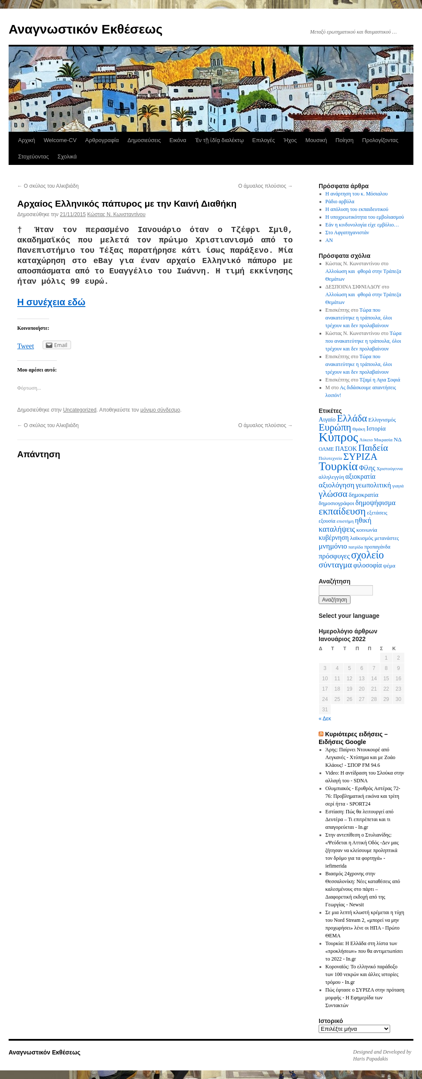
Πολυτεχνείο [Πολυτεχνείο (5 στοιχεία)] (330, 458)
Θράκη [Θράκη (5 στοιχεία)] (359, 429)
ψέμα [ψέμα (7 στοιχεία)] (389, 565)
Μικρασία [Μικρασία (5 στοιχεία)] (383, 439)
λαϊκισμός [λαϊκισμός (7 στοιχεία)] (361, 538)
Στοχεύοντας (33, 156)
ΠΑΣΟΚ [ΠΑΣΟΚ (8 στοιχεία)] (346, 448)
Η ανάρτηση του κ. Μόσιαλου (357, 194)
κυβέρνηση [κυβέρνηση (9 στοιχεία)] (334, 537)
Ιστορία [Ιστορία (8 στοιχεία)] (376, 428)
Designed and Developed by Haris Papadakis (382, 1055)
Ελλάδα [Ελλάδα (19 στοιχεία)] (352, 418)
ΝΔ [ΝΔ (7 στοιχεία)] (397, 439)
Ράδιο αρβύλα (340, 201)
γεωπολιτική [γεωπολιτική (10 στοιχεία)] (373, 485)
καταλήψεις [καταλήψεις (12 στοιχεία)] (337, 529)
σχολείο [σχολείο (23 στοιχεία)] (367, 555)
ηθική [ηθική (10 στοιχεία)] (363, 520)
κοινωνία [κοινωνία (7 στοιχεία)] (367, 530)
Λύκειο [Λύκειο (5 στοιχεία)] (365, 439)
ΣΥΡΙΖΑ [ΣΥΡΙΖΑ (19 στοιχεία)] (360, 456)
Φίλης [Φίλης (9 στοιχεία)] (367, 467)
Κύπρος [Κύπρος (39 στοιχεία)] (338, 437)
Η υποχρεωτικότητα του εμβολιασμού (365, 217)
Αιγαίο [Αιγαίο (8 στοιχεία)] (327, 419)
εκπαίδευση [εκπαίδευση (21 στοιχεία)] (342, 511)
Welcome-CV (60, 140)
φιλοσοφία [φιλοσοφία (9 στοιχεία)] (367, 565)
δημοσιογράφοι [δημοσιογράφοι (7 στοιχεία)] (336, 503)
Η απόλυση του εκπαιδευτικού (357, 209)
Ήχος (290, 140)
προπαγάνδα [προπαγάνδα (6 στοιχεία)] (377, 547)
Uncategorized (79, 410)
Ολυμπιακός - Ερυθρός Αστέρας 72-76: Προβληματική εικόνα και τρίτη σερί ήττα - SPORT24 (363, 796)
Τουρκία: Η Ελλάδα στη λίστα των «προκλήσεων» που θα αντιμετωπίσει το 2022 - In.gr (364, 951)
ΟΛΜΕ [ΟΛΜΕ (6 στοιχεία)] (326, 449)
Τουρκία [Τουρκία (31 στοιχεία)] (338, 466)
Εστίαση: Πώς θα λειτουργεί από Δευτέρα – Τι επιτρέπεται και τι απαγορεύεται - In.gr (360, 819)
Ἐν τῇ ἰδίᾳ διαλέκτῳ (219, 140)
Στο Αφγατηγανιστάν (347, 232)
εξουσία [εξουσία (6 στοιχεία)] (327, 521)
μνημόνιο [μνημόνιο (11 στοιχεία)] (333, 546)
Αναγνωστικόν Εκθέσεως (85, 29)
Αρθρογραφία (102, 140)
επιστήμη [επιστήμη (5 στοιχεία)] (345, 521)
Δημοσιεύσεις (144, 140)
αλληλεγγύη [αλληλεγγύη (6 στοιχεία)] (331, 477)
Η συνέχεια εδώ (51, 302)
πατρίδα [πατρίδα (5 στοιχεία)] (355, 547)
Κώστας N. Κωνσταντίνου (116, 214)
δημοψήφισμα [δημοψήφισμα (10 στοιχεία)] (375, 503)
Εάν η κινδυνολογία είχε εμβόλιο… (362, 225)
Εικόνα (177, 140)
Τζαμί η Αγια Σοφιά (380, 380)
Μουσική (316, 140)
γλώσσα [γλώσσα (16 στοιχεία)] (333, 494)
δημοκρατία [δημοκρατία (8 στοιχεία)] (364, 494)
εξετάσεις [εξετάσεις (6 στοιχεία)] (377, 513)
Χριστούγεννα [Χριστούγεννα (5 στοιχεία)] (389, 468)
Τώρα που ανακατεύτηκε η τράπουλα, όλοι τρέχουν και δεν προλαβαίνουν (359, 318)
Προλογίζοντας (380, 140)
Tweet (25, 346)
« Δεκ (325, 719)
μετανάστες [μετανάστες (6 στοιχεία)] (387, 538)
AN (329, 240)
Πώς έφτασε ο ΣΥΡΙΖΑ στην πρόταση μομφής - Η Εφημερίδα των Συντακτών (365, 997)
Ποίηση (344, 140)
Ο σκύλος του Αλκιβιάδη (48, 186)
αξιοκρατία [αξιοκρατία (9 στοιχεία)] (360, 476)
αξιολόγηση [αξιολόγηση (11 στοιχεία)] (336, 485)
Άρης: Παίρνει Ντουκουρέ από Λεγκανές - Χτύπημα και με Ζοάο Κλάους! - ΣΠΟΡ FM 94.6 (361, 757)
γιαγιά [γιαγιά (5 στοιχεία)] (397, 486)
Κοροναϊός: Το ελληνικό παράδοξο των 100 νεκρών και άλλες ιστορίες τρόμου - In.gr (362, 974)
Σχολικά (67, 156)
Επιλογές (263, 140)
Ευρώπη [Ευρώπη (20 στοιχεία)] (335, 427)
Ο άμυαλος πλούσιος (265, 186)
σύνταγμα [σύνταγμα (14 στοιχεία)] (335, 564)
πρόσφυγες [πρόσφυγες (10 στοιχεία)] (334, 556)
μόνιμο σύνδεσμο (160, 410)
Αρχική (26, 140)
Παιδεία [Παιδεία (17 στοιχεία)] (373, 448)
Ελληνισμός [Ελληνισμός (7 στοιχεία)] (382, 419)
